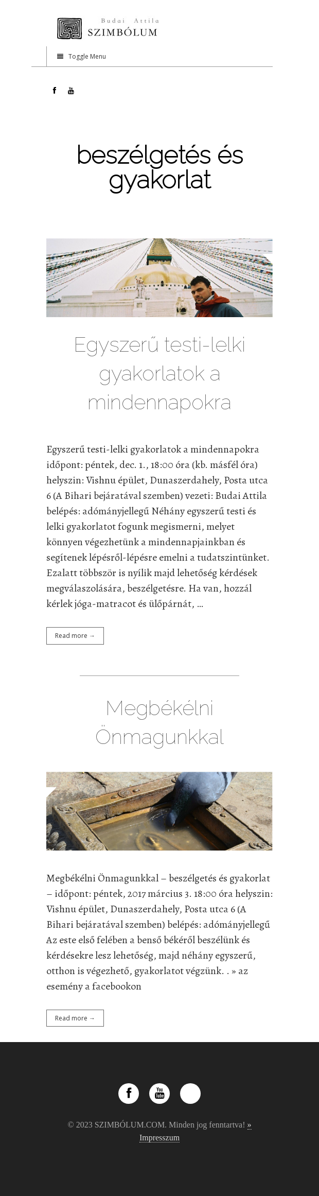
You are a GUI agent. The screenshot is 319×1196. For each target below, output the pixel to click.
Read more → (75, 635)
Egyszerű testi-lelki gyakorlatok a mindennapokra (159, 373)
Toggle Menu (81, 56)
